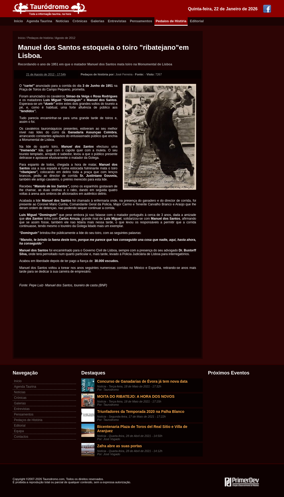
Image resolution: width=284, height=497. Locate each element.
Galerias (97, 21)
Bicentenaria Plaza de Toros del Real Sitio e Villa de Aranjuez (142, 428)
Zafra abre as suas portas (119, 446)
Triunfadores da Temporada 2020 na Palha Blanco (140, 411)
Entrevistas (117, 21)
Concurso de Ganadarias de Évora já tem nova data (142, 381)
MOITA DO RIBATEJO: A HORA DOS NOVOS (135, 396)
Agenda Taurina (39, 21)
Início (21, 37)
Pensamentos (141, 21)
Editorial (197, 21)
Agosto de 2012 (65, 37)
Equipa (19, 431)
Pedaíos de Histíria (171, 21)
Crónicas (80, 21)
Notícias (62, 21)
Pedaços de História (28, 420)
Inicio (18, 21)
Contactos (21, 437)
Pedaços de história (40, 37)
